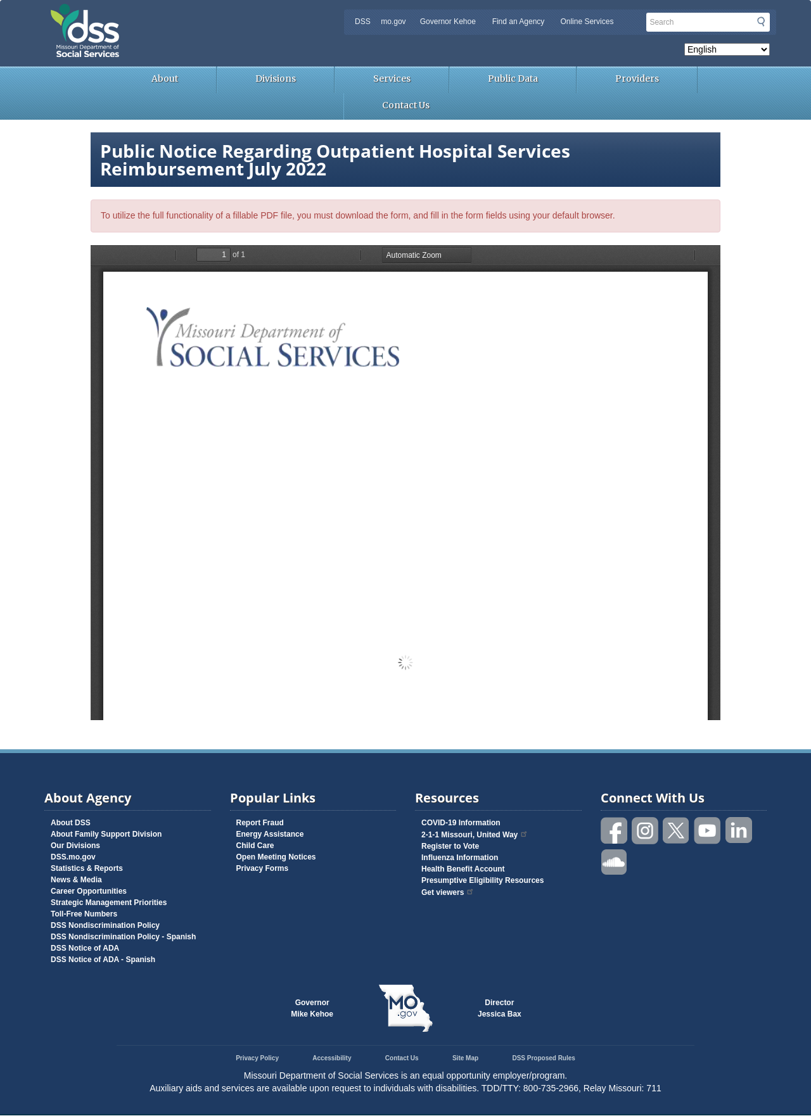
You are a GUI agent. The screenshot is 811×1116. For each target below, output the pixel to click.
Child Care (255, 845)
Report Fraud (260, 822)
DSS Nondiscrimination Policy (105, 925)
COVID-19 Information (461, 822)
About (164, 78)
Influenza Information (459, 857)
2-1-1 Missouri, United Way (474, 834)
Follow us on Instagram (646, 830)
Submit (761, 21)
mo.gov (393, 21)
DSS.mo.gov (73, 857)
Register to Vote (450, 846)
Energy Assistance (270, 834)
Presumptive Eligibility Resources (482, 880)
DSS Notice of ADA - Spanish (103, 959)
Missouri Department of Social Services (174, 14)
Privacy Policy (257, 1058)
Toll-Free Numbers (84, 914)
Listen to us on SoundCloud (615, 861)
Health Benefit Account (463, 869)
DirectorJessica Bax (499, 1008)
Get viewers (448, 892)
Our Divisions (75, 845)
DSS (363, 21)
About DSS (71, 822)
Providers (637, 78)
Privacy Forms (262, 868)
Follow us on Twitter (677, 830)
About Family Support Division (106, 834)
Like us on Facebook (615, 830)
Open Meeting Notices (276, 857)
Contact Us (406, 105)
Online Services (586, 21)
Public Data (513, 78)
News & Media (76, 879)
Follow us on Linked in (739, 830)
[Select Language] (727, 49)
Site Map (465, 1058)
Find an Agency (518, 21)
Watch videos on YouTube (708, 830)
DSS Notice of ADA (85, 948)
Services (392, 78)
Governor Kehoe (448, 21)
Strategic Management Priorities (109, 902)
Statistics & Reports (87, 868)
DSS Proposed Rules (543, 1058)
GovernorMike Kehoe (312, 1008)
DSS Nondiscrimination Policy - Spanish (123, 936)
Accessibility (331, 1058)
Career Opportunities (89, 891)
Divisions (275, 78)
